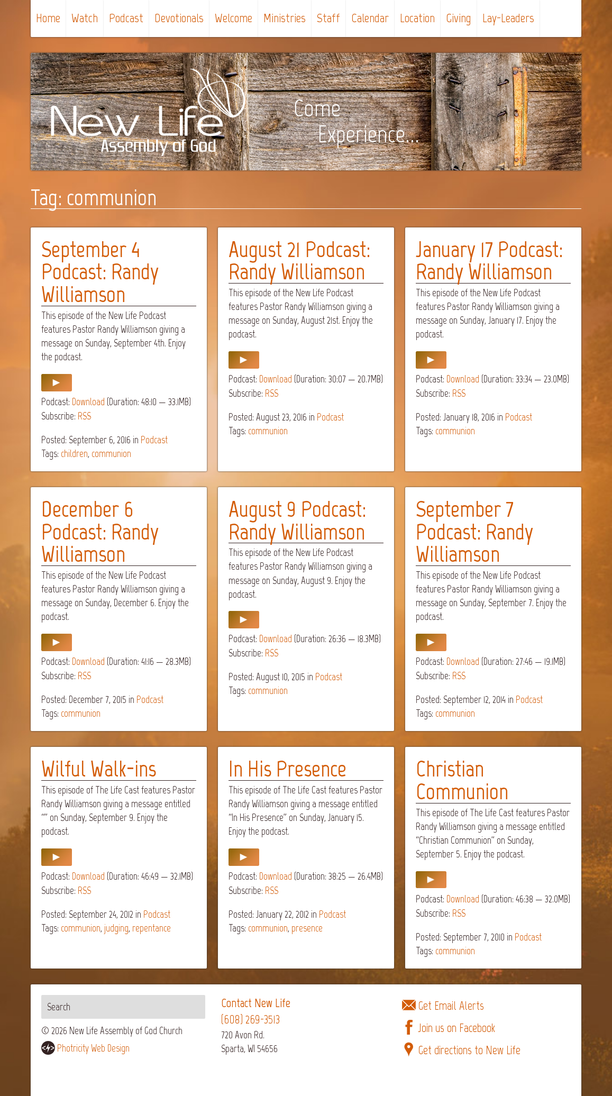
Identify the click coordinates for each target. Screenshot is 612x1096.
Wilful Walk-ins (98, 768)
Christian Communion (462, 780)
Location (417, 17)
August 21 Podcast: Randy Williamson (299, 260)
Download (88, 402)
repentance (151, 928)
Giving (458, 17)
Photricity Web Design (93, 1048)
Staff (328, 17)
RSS (84, 416)
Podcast (126, 17)
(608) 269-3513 (250, 1019)
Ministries (284, 17)
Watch (84, 17)
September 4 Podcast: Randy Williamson (100, 271)
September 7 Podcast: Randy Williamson (474, 531)
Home (48, 17)
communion (111, 453)
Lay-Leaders (508, 17)
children (74, 453)
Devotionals (179, 17)
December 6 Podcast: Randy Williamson (100, 531)
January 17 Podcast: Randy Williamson (489, 260)
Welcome (233, 17)
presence (307, 928)
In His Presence (287, 768)
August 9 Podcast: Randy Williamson (297, 520)
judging (116, 928)
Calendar (370, 17)
